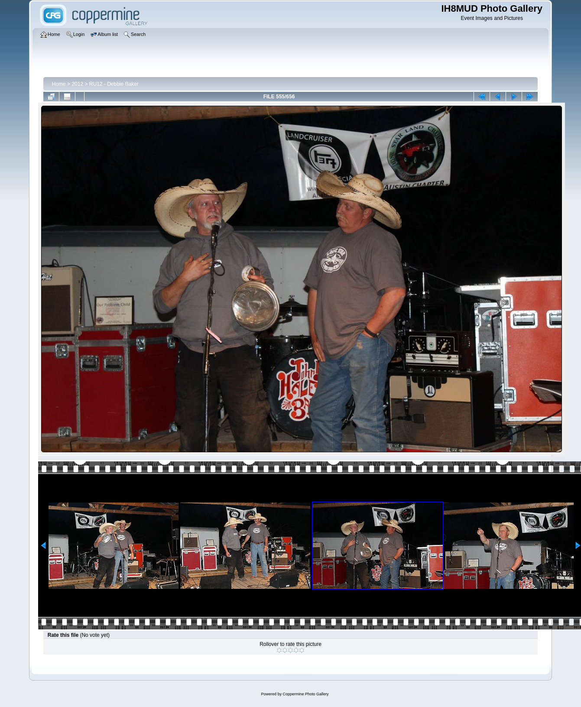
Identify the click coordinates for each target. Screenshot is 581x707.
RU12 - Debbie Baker (114, 84)
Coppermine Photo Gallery (305, 694)
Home (59, 84)
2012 (77, 84)
